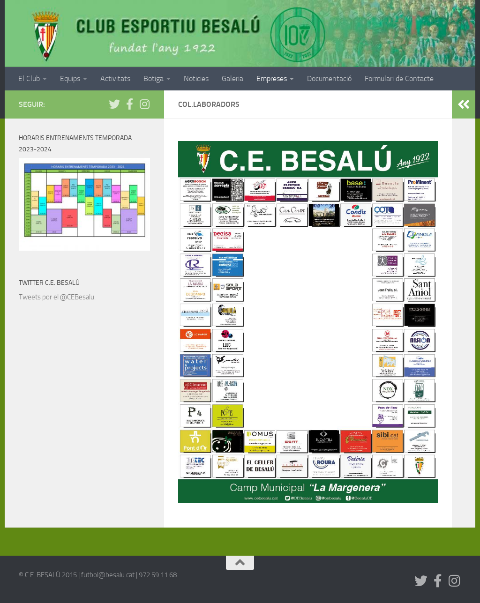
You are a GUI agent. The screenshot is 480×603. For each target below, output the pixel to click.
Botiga (153, 78)
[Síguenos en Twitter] (114, 104)
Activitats (115, 78)
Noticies (196, 78)
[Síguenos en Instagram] (144, 104)
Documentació (329, 78)
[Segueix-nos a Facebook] (129, 104)
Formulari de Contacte (399, 78)
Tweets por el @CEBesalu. (57, 297)
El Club (29, 78)
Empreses (271, 78)
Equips (70, 78)
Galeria (232, 78)
